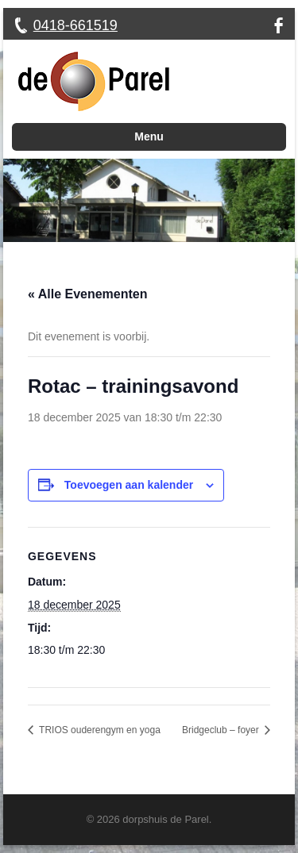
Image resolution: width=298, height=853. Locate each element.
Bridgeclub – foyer (221, 730)
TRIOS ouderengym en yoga (99, 730)
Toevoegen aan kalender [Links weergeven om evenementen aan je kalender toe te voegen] (128, 484)
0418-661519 (75, 25)
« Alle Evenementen (88, 294)
